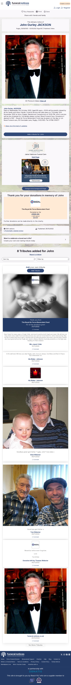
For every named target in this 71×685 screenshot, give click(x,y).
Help (45, 659)
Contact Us (57, 659)
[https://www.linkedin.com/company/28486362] (69, 654)
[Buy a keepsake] (27, 12)
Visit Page (35, 157)
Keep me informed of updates (15, 126)
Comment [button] (35, 329)
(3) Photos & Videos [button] (35, 101)
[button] (65, 3)
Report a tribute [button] (35, 254)
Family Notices (56, 661)
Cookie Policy (45, 661)
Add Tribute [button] (35, 271)
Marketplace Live (6, 664)
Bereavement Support (28, 659)
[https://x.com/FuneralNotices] (61, 654)
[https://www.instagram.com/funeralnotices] (64, 654)
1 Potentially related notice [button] (13, 231)
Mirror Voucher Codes (19, 664)
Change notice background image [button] (35, 188)
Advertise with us (33, 664)
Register (65, 8)
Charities (39, 659)
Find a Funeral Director (13, 659)
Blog (50, 659)
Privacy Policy (35, 661)
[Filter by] (52, 259)
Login (57, 8)
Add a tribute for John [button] (35, 134)
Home (2, 659)
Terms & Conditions (23, 661)
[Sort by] (18, 259)
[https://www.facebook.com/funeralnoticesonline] (67, 654)
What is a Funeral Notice (8, 661)
